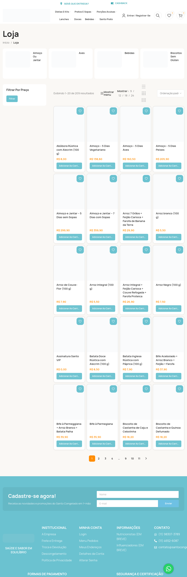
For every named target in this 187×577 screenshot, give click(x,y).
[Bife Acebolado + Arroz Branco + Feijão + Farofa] (168, 308)
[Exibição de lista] (143, 86)
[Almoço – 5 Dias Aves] (135, 124)
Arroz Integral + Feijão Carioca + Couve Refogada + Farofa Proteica (134, 273)
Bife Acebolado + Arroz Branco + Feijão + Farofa (166, 334)
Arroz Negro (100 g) (168, 267)
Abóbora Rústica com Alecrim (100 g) (68, 149)
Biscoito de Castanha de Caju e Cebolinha (135, 392)
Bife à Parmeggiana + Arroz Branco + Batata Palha (69, 392)
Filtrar (12, 98)
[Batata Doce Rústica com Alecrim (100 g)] (102, 308)
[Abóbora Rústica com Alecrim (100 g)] (69, 124)
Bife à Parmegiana (101, 389)
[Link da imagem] (18, 494)
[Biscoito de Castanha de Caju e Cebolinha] (135, 367)
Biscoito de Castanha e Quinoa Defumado (168, 392)
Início (6, 42)
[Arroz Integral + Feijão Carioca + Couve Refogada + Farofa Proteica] (135, 245)
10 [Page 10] (132, 414)
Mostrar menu (109, 93)
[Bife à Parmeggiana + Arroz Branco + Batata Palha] (69, 367)
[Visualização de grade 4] (143, 100)
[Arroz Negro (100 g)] (168, 245)
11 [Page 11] (139, 414)
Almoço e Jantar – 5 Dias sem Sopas (69, 206)
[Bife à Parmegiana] (102, 367)
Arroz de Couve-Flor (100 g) (67, 269)
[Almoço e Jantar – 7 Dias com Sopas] (102, 183)
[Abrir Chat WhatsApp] (168, 569)
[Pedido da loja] (170, 93)
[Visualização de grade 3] (143, 93)
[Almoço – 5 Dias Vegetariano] (102, 124)
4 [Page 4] (112, 414)
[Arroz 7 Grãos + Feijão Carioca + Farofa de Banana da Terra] (135, 183)
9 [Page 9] (125, 414)
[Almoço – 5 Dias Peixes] (168, 124)
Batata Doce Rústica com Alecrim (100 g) (99, 334)
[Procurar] (157, 15)
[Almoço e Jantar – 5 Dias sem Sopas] (69, 183)
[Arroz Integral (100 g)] (102, 245)
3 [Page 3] (105, 414)
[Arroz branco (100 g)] (168, 183)
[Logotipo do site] (26, 15)
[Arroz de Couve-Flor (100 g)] (69, 245)
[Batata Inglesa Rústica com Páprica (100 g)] (135, 308)
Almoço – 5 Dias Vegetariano (100, 148)
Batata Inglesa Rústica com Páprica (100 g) (133, 334)
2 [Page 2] (98, 414)
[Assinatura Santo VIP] (69, 308)
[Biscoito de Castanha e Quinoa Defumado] (168, 367)
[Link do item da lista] (57, 490)
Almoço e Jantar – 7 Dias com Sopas (102, 206)
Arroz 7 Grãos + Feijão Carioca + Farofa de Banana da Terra (134, 210)
